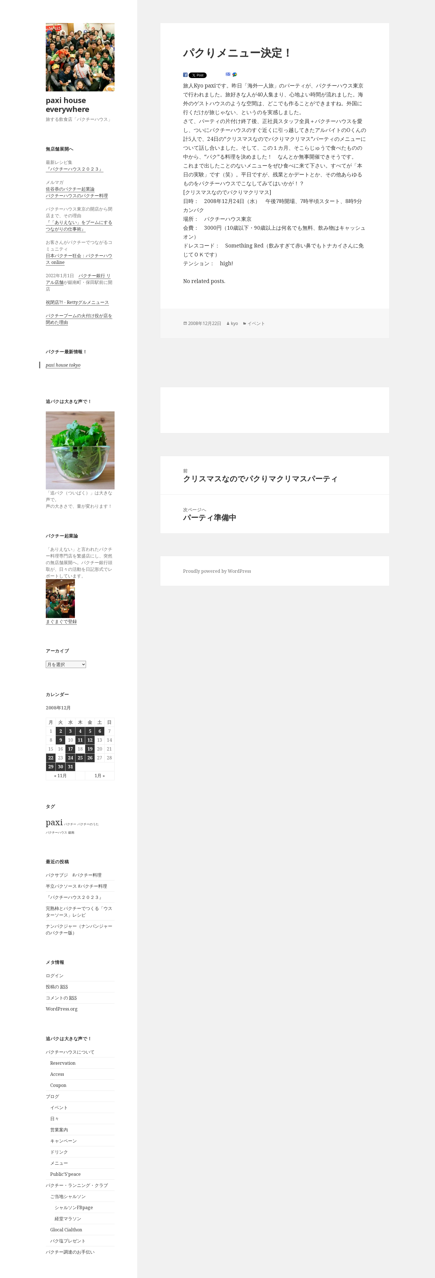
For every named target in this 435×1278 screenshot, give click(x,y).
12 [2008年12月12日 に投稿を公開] (89, 740)
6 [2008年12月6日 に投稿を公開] (99, 731)
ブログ (52, 1096)
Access (57, 1074)
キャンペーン (63, 1141)
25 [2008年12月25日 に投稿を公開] (80, 758)
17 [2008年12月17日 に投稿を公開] (70, 749)
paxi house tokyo (63, 365)
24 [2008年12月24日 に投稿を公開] (70, 758)
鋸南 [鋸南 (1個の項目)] (71, 832)
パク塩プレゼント (68, 1241)
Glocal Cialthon (66, 1230)
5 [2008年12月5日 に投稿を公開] (90, 731)
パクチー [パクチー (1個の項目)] (70, 824)
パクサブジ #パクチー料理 (74, 875)
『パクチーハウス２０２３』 (74, 169)
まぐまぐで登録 (61, 621)
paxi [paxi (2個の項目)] (54, 822)
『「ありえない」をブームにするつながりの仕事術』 (79, 225)
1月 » (100, 775)
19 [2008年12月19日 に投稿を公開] (89, 749)
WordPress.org (62, 1009)
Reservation (62, 1063)
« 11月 (60, 775)
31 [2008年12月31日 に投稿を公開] (70, 767)
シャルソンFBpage (74, 1207)
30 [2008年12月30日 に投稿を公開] (60, 767)
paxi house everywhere (67, 104)
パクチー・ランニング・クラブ (77, 1185)
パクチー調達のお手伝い (70, 1252)
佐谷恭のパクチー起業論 (70, 189)
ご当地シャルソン (68, 1196)
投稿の (57, 987)
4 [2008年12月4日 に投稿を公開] (80, 731)
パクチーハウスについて (70, 1052)
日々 (54, 1119)
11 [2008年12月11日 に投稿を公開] (80, 740)
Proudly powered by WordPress (217, 571)
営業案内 (59, 1130)
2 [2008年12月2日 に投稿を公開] (60, 731)
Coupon (58, 1085)
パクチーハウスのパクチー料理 (77, 195)
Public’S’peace (65, 1174)
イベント (59, 1107)
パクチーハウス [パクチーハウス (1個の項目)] (56, 832)
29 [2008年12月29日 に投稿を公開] (50, 767)
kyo (234, 323)
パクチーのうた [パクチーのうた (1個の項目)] (88, 824)
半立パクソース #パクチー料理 (76, 886)
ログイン (55, 975)
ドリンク (59, 1152)
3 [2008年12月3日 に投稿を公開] (70, 731)
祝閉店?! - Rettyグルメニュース (77, 302)
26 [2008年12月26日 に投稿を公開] (89, 758)
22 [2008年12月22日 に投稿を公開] (50, 758)
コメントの (61, 998)
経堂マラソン (68, 1219)
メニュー (59, 1163)
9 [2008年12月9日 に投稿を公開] (60, 740)
